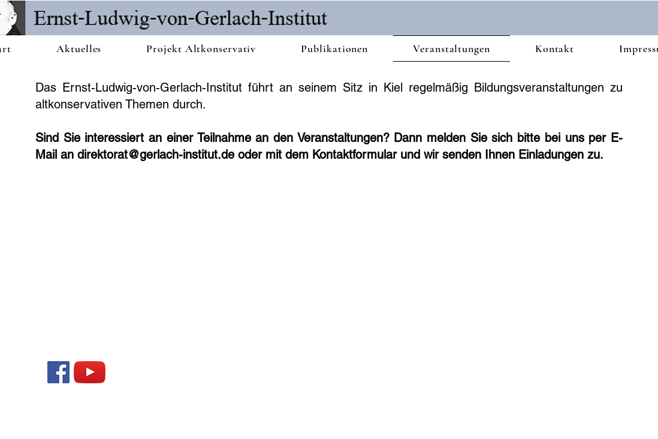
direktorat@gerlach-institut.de (155, 154)
